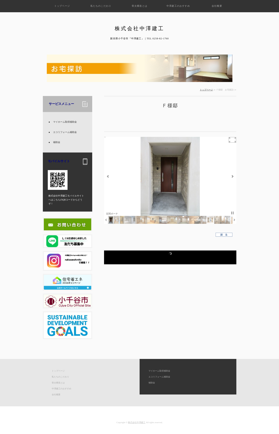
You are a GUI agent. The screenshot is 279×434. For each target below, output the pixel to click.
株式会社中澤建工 (136, 422)
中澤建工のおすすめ (178, 6)
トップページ (62, 6)
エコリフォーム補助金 (65, 132)
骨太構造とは (139, 6)
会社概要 (217, 6)
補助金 (56, 142)
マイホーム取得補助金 (65, 122)
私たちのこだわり (100, 6)
